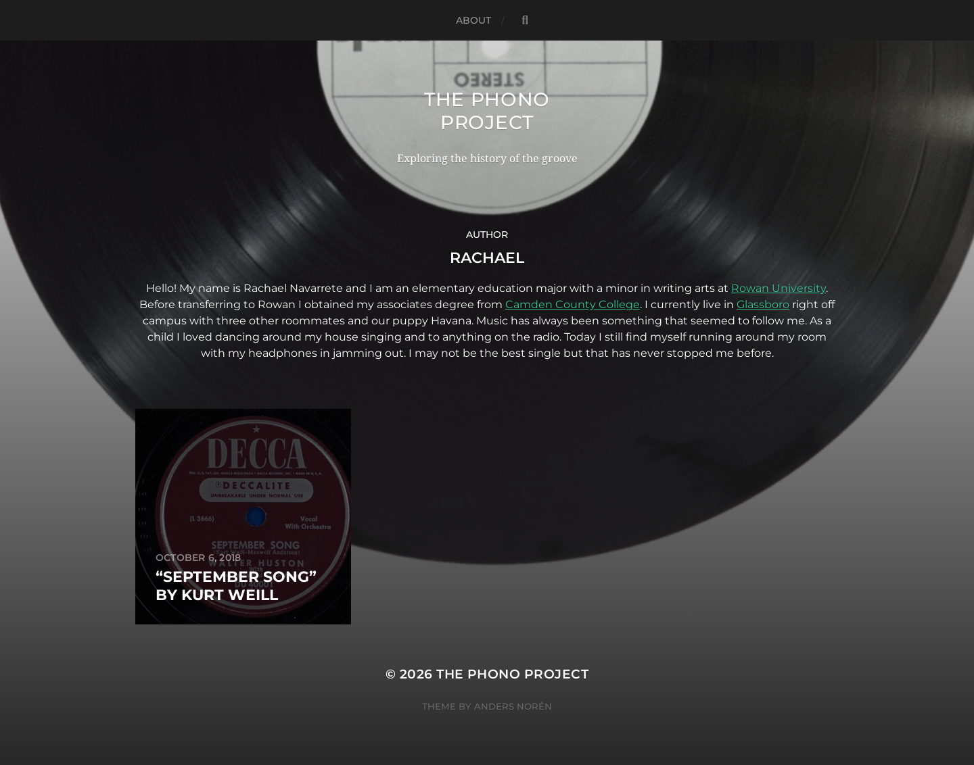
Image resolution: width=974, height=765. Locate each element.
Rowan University (778, 288)
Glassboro (763, 304)
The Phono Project (487, 111)
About (474, 20)
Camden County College (572, 304)
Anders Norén (513, 706)
